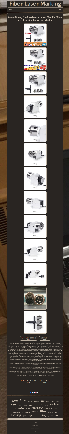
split (24, 416)
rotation (46, 405)
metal (35, 411)
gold (50, 408)
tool (35, 405)
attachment (16, 412)
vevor (20, 405)
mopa (36, 401)
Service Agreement (35, 430)
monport (55, 401)
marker (21, 408)
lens (22, 412)
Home (35, 422)
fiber (43, 411)
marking (16, 415)
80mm (15, 401)
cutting (28, 408)
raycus (14, 404)
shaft (57, 415)
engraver (33, 415)
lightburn (30, 401)
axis (43, 400)
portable (51, 416)
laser (23, 400)
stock (15, 408)
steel (46, 408)
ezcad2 (25, 405)
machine (54, 404)
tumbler (28, 412)
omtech (48, 401)
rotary (43, 415)
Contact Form (35, 425)
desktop (50, 412)
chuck (40, 405)
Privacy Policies (35, 428)
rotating (30, 405)
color (56, 412)
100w (55, 408)
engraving (37, 407)
